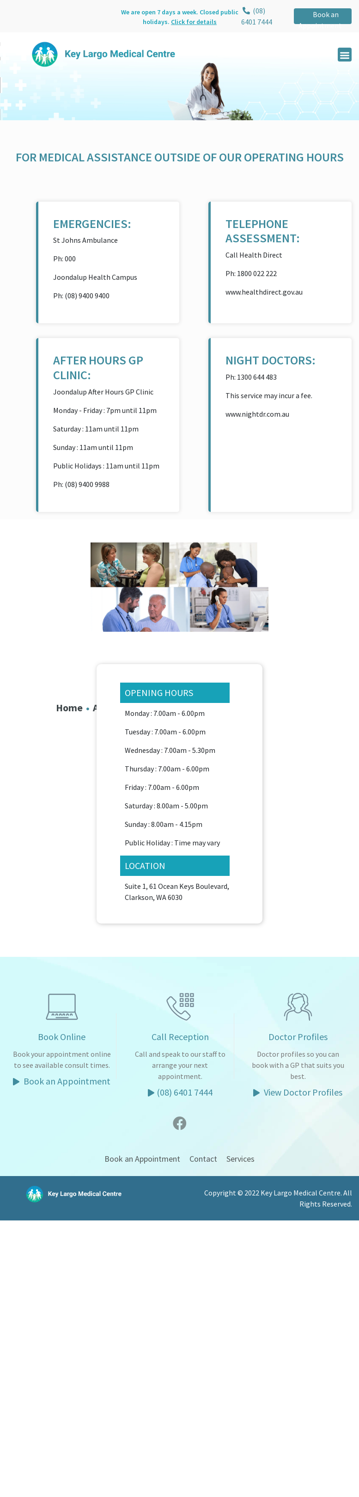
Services (240, 1158)
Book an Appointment (320, 20)
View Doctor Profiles (297, 1092)
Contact (203, 1158)
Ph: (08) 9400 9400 (81, 295)
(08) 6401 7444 (180, 1092)
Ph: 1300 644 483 (251, 377)
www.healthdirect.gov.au (264, 291)
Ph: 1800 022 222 (251, 273)
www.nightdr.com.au (257, 414)
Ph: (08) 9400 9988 (81, 484)
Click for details (194, 22)
